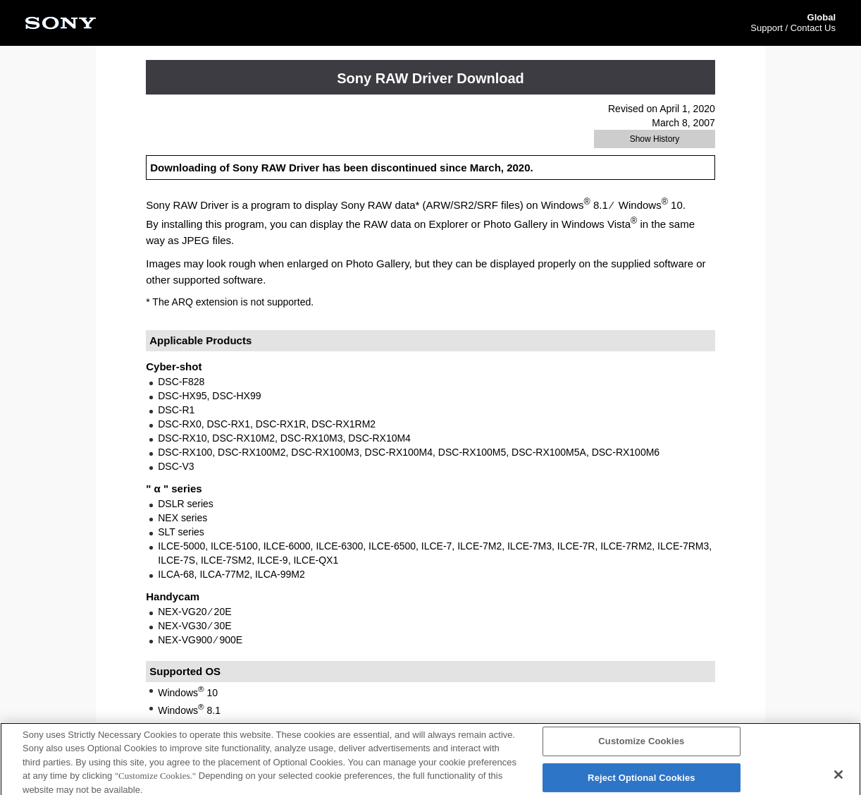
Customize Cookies (641, 749)
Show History (655, 139)
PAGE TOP (710, 726)
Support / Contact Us (793, 28)
